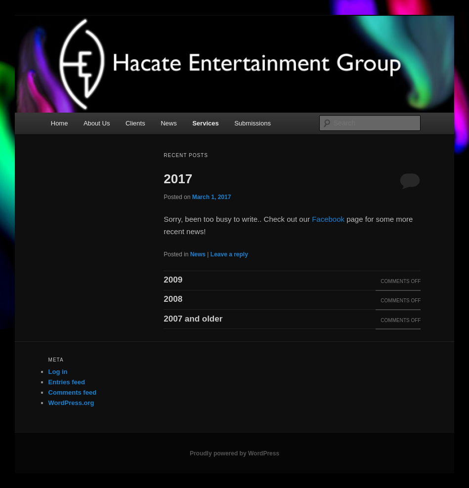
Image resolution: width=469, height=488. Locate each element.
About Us (97, 123)
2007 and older (193, 319)
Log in (58, 371)
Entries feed (66, 382)
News (169, 123)
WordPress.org (71, 403)
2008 (173, 299)
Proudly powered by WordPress (234, 453)
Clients (135, 123)
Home (59, 123)
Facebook (328, 219)
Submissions (252, 123)
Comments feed (72, 392)
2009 (173, 280)
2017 (178, 178)
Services (205, 123)
